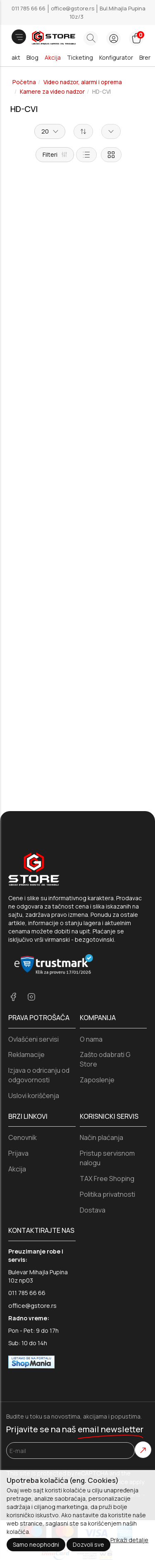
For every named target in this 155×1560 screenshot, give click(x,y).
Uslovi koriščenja (33, 1029)
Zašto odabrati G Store (105, 993)
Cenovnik (22, 1071)
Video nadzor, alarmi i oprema (82, 82)
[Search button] (90, 38)
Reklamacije (26, 988)
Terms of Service (103, 1416)
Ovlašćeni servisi (33, 972)
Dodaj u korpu (78, 338)
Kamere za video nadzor (52, 91)
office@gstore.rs (73, 8)
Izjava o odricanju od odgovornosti (38, 1009)
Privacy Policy (47, 1416)
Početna (24, 82)
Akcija (53, 57)
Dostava (92, 1143)
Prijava (18, 1087)
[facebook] (13, 931)
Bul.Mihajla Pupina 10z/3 (107, 12)
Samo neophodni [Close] (36, 1544)
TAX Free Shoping (107, 1112)
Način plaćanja (101, 1071)
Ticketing (80, 57)
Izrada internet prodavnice (44, 1437)
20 (49, 131)
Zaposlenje (97, 1013)
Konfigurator (116, 57)
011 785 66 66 (29, 8)
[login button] (113, 38)
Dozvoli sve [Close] (88, 1544)
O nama (91, 972)
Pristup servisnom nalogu (107, 1092)
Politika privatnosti (107, 1127)
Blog (32, 57)
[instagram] (31, 931)
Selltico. (99, 1437)
